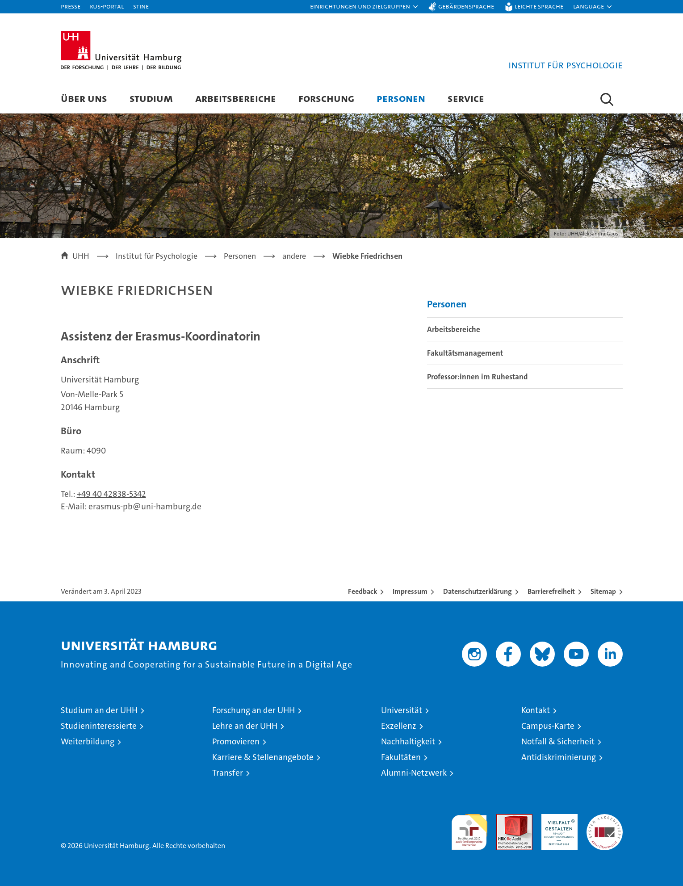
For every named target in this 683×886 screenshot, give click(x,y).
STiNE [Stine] (141, 6)
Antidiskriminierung (558, 757)
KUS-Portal (107, 6)
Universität (401, 710)
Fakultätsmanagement (465, 353)
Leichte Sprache (539, 6)
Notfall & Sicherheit (558, 741)
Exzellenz (398, 725)
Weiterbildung (87, 741)
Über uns (84, 98)
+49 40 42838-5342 (111, 494)
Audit (504, 818)
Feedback (362, 591)
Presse (70, 6)
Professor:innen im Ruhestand (477, 377)
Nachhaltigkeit (408, 741)
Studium (151, 98)
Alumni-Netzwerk (414, 772)
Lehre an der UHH (244, 725)
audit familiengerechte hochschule (469, 828)
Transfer (227, 772)
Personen (401, 98)
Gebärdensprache (466, 6)
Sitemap (603, 591)
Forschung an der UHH (253, 710)
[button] (364, 6)
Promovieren (236, 741)
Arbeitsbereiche (235, 98)
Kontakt (535, 710)
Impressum (410, 591)
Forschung (326, 98)
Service (466, 98)
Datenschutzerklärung (477, 591)
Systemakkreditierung (605, 818)
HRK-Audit (557, 818)
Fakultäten (401, 757)
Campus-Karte (547, 725)
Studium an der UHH (99, 710)
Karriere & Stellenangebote (263, 757)
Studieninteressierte (99, 725)
